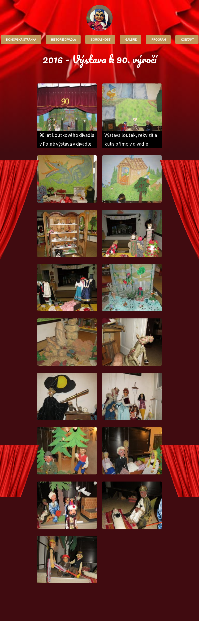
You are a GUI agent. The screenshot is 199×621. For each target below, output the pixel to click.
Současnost (100, 39)
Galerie (131, 39)
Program (158, 39)
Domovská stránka (20, 39)
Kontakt (187, 39)
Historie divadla (63, 39)
